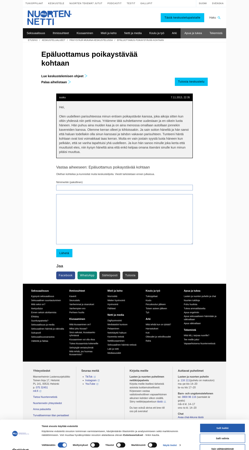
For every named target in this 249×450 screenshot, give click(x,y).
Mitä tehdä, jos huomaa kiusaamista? (80, 353)
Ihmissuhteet (77, 290)
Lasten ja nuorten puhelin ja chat (200, 296)
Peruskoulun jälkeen (156, 304)
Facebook (66, 275)
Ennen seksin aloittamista (43, 312)
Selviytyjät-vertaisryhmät (81, 347)
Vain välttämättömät (222, 441)
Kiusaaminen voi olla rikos (82, 339)
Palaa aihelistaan (56, 82)
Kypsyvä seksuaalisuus (42, 296)
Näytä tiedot (170, 438)
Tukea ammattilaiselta (194, 308)
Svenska (218, 3)
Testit (131, 3)
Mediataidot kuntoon (118, 324)
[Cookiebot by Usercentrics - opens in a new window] (20, 443)
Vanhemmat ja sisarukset (81, 304)
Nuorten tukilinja (192, 300)
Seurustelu (74, 300)
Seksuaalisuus (40, 290)
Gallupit (146, 3)
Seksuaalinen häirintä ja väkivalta (47, 328)
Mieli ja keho (115, 290)
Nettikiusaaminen (116, 341)
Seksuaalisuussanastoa (42, 337)
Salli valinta (222, 431)
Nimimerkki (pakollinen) (69, 182)
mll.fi (35, 391)
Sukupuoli (36, 332)
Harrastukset (152, 328)
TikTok (89, 376)
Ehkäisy (35, 316)
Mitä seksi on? (38, 304)
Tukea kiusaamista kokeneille (83, 343)
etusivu (33, 40)
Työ (147, 312)
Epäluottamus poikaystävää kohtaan (140, 40)
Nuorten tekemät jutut (85, 3)
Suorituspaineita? (39, 320)
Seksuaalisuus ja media (42, 324)
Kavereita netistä (116, 336)
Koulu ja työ (153, 290)
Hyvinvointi (113, 304)
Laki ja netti (113, 349)
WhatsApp (87, 275)
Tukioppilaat (34, 3)
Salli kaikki (222, 420)
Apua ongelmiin (191, 312)
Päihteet (112, 308)
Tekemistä (190, 330)
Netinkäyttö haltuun (117, 332)
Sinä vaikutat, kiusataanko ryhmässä (82, 334)
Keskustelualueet (53, 40)
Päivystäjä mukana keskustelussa (91, 40)
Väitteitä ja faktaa (39, 341)
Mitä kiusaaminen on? (80, 324)
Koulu (148, 300)
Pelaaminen (113, 328)
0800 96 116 (189, 397)
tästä (160, 401)
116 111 (185, 380)
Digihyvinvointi (115, 320)
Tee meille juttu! (191, 339)
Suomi (203, 3)
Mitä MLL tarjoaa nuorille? (196, 335)
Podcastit (115, 3)
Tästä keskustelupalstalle (182, 17)
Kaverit (72, 296)
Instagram (91, 380)
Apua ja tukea (192, 290)
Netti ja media (116, 315)
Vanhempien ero (77, 308)
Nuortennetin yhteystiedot (47, 403)
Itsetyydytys (37, 308)
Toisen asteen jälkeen (156, 308)
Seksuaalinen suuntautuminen (46, 300)
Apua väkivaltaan (192, 323)
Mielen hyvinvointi (116, 300)
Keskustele (56, 3)
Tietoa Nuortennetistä (45, 397)
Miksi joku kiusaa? (78, 328)
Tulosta (130, 275)
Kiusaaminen (77, 319)
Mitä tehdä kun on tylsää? (158, 324)
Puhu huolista (190, 304)
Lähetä (64, 253)
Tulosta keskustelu (191, 81)
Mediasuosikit (114, 353)
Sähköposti (110, 275)
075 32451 (42, 387)
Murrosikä (112, 296)
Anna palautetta (42, 409)
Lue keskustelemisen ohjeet (64, 76)
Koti (147, 332)
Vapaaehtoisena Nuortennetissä (199, 343)
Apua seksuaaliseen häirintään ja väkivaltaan (200, 318)
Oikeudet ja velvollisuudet (158, 336)
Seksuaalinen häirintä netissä (122, 344)
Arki (148, 319)
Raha (148, 341)
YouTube (90, 383)
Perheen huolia (76, 312)
